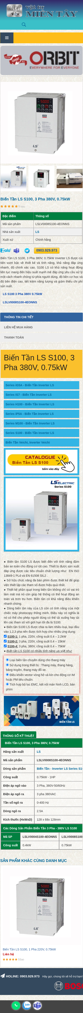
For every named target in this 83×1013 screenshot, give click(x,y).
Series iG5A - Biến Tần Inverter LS (30, 385)
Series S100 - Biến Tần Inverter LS (30, 433)
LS (37, 232)
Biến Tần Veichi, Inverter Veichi (28, 442)
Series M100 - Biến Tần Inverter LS (30, 423)
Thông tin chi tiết (18, 317)
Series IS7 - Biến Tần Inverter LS (29, 394)
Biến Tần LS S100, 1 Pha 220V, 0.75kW (29, 949)
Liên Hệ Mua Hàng (18, 327)
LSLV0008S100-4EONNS (20, 302)
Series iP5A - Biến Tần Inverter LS (30, 414)
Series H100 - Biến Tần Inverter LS (30, 404)
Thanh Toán (14, 337)
